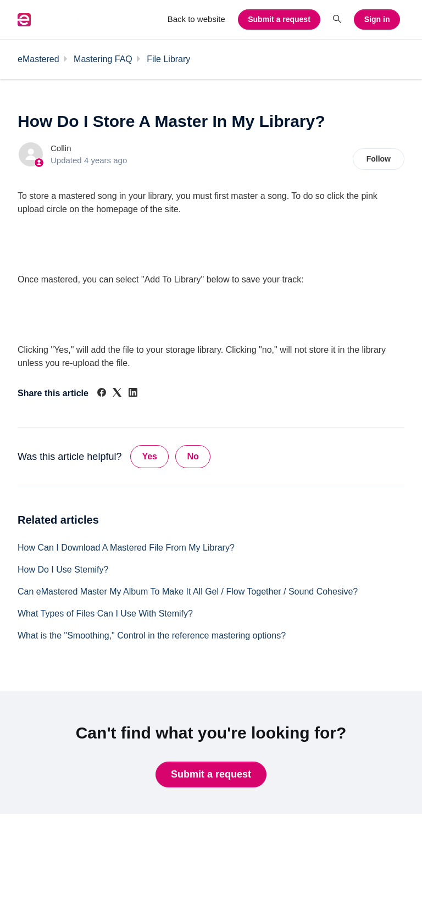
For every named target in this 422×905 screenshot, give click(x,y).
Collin (61, 148)
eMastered (38, 59)
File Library (168, 59)
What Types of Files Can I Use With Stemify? (105, 613)
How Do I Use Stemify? (63, 569)
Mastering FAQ (103, 59)
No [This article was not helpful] (192, 456)
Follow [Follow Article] (379, 158)
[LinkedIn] (133, 393)
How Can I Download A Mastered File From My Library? (126, 547)
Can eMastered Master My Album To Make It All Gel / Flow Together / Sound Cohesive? (188, 591)
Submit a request (279, 19)
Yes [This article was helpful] (149, 456)
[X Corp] (117, 393)
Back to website (196, 19)
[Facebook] (101, 393)
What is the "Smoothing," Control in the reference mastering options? (152, 635)
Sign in (377, 19)
